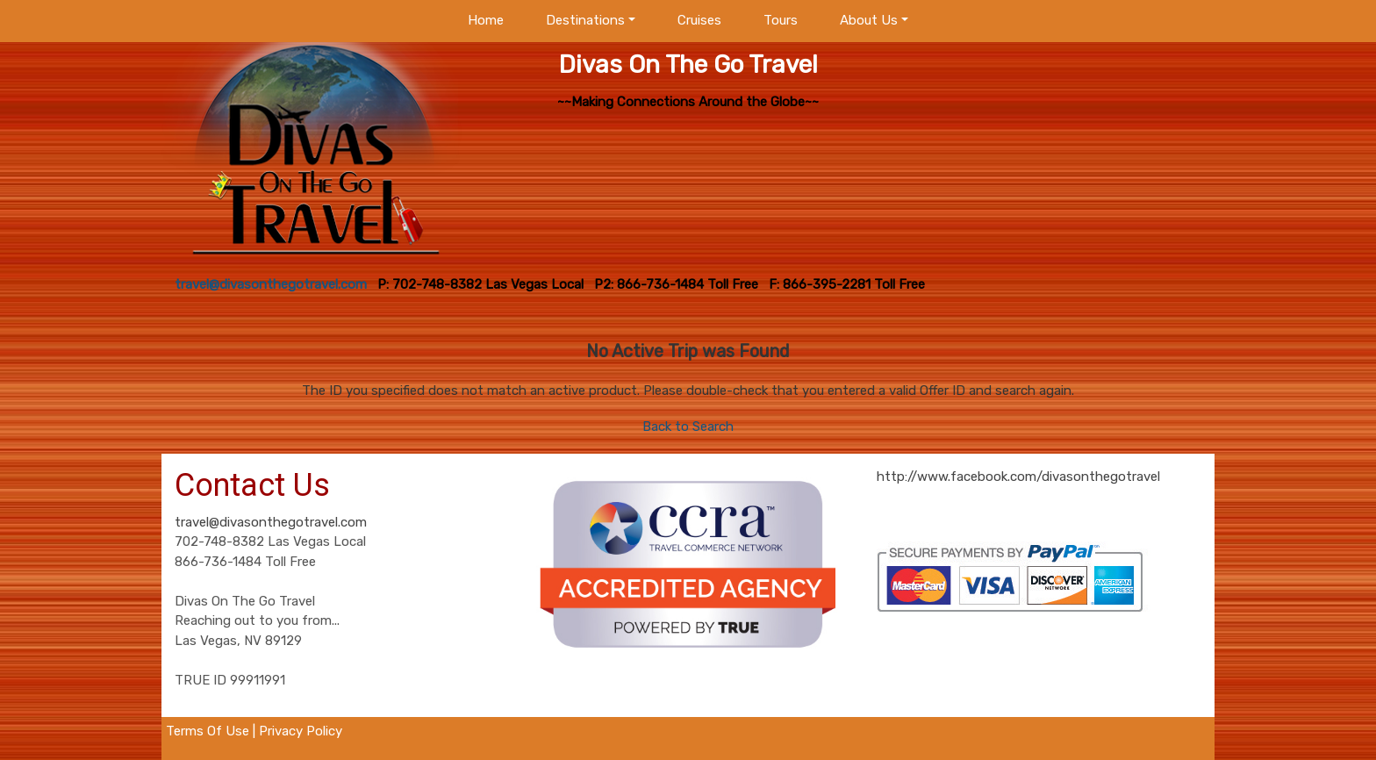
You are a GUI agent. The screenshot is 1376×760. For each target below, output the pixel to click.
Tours (780, 20)
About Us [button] (869, 20)
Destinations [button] (585, 20)
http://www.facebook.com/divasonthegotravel (1018, 476)
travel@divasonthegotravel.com (271, 522)
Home (486, 20)
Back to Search (688, 426)
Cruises (699, 20)
